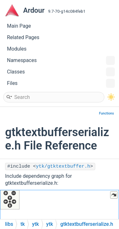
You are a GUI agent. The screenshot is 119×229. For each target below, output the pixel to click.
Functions (106, 113)
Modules (17, 49)
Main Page (19, 26)
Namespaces (61, 60)
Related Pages (23, 37)
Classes (61, 71)
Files (61, 83)
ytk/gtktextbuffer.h (63, 166)
